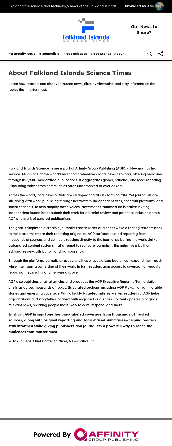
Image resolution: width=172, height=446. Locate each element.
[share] (161, 54)
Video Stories (100, 54)
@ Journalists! (49, 54)
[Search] (150, 54)
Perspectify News (21, 54)
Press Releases (75, 54)
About (119, 54)
